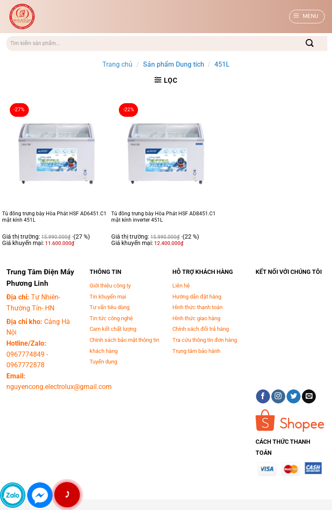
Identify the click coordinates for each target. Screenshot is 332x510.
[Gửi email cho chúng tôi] (309, 396)
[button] (307, 16)
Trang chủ (117, 64)
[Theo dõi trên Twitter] (294, 396)
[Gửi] (310, 43)
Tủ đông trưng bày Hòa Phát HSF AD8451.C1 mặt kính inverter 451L (163, 217)
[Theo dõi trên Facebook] (263, 396)
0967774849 (25, 354)
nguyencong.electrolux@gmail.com (59, 387)
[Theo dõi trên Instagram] (278, 396)
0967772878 (25, 365)
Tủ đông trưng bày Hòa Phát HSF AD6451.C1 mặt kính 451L (54, 217)
